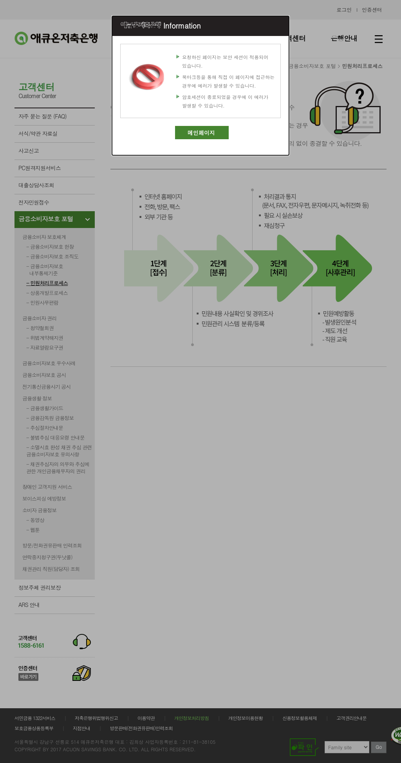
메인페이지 (201, 132)
